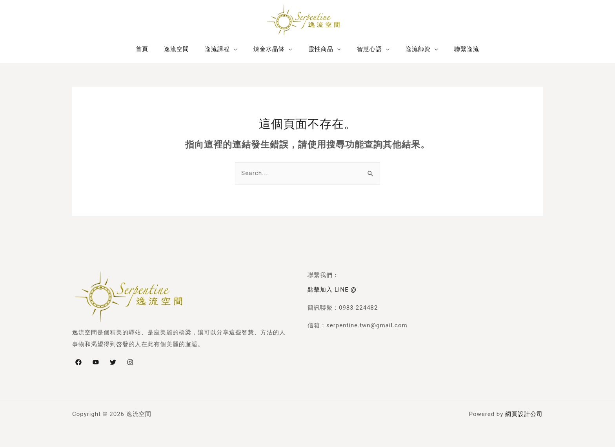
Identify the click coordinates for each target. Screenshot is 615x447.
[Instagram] (130, 362)
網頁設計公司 (524, 413)
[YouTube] (95, 362)
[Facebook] (78, 362)
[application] (240, 49)
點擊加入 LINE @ (332, 289)
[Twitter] (113, 362)
